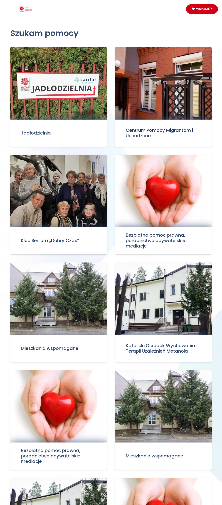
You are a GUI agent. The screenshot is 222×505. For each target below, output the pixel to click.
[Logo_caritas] (26, 9)
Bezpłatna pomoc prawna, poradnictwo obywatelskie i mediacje (156, 240)
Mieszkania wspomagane (49, 348)
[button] (7, 9)
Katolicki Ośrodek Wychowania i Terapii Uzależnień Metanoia (161, 348)
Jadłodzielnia (36, 133)
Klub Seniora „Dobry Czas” (50, 240)
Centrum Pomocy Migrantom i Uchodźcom (159, 133)
